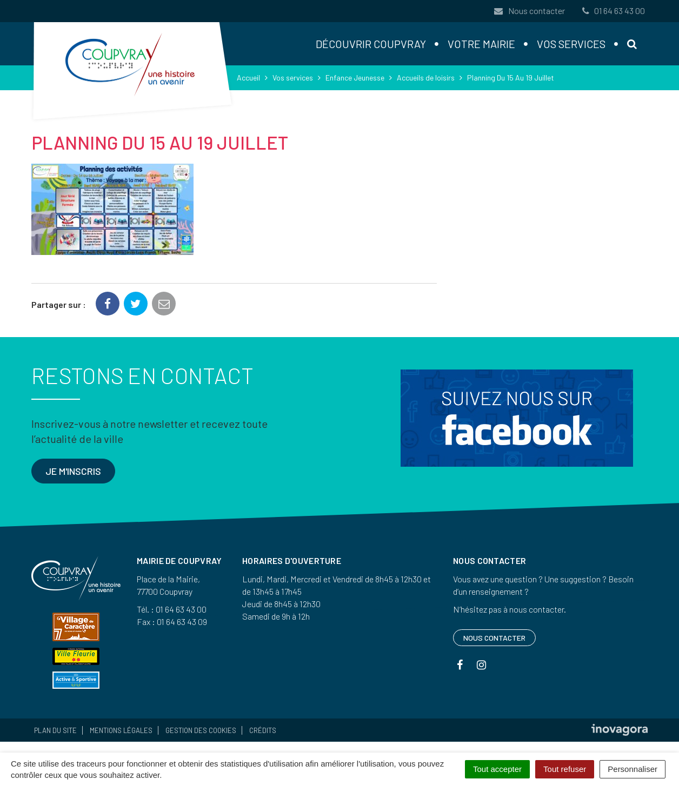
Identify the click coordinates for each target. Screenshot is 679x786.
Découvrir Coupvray (371, 43)
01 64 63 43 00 (612, 10)
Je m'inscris (73, 471)
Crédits (262, 730)
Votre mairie (481, 43)
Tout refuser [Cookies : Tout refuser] (564, 769)
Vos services (571, 43)
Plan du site (55, 730)
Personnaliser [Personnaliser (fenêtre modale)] (632, 769)
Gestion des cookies (200, 730)
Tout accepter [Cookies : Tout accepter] (497, 769)
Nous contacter (529, 10)
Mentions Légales (121, 730)
